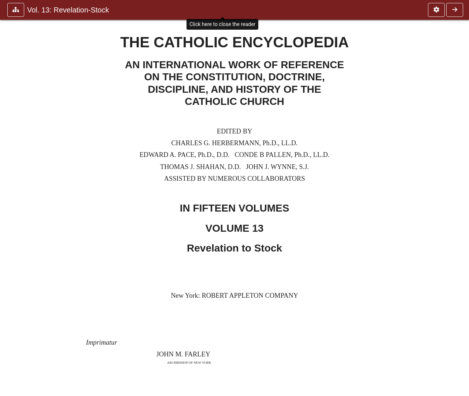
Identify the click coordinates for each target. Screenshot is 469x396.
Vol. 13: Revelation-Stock (68, 10)
